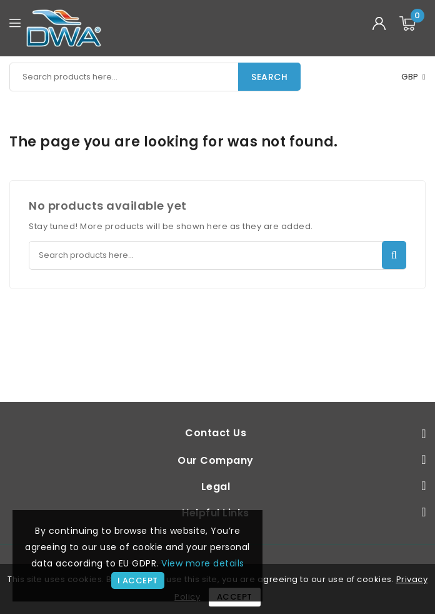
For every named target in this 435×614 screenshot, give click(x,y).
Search (269, 77)
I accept (138, 580)
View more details (202, 563)
